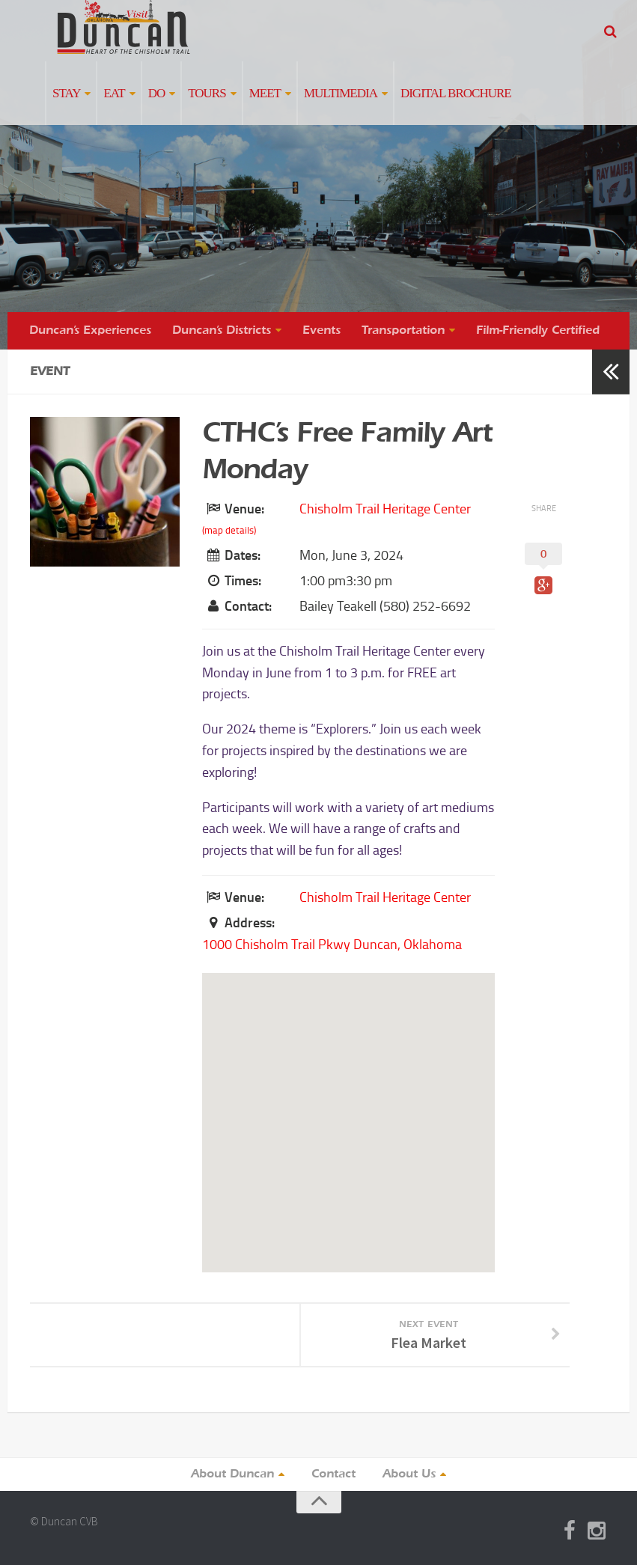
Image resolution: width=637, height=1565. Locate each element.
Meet (265, 93)
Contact (333, 1474)
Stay (66, 93)
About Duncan (232, 1474)
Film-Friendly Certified (538, 331)
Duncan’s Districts (221, 331)
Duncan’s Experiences (90, 331)
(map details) (229, 530)
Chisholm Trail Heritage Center (385, 509)
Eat (113, 93)
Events (321, 331)
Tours (206, 93)
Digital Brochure (455, 93)
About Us (409, 1474)
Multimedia (340, 93)
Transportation (403, 331)
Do (156, 93)
